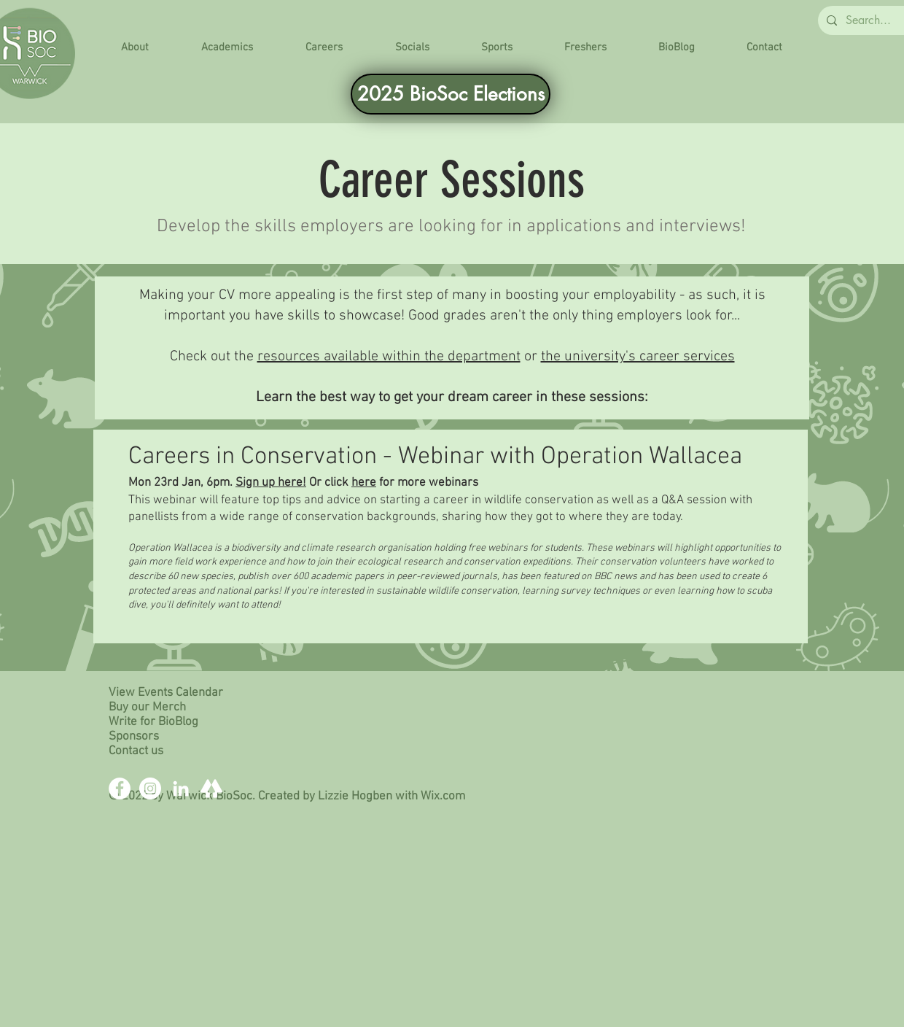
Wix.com (443, 796)
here (363, 483)
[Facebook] (119, 788)
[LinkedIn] (181, 788)
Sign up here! (270, 483)
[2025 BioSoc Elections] (450, 94)
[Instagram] (150, 788)
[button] (135, 47)
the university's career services (638, 356)
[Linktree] (211, 788)
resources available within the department (389, 356)
